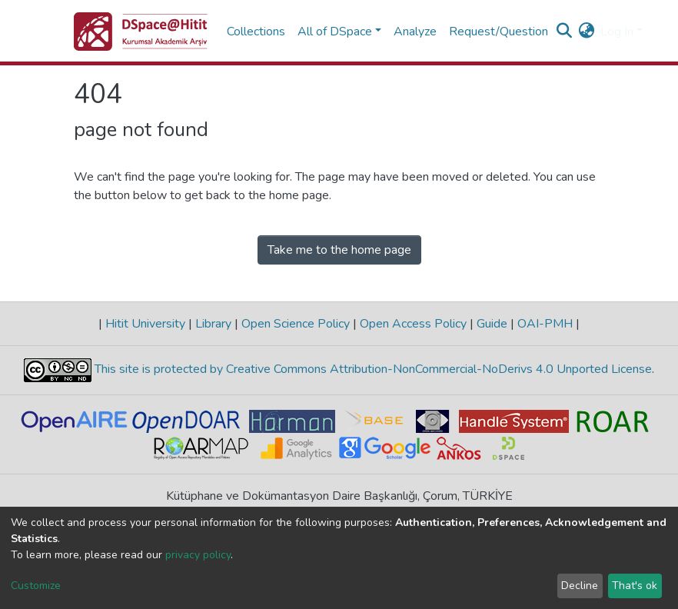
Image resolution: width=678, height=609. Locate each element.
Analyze (415, 31)
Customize (36, 585)
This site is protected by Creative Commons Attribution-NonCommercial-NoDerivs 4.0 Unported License (371, 369)
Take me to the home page (339, 249)
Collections (256, 31)
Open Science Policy (295, 323)
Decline (579, 585)
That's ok (634, 585)
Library (213, 323)
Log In (616, 31)
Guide (492, 323)
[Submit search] (563, 31)
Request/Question (498, 31)
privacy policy (198, 554)
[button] (586, 31)
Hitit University (145, 323)
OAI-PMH (545, 323)
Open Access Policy (413, 323)
